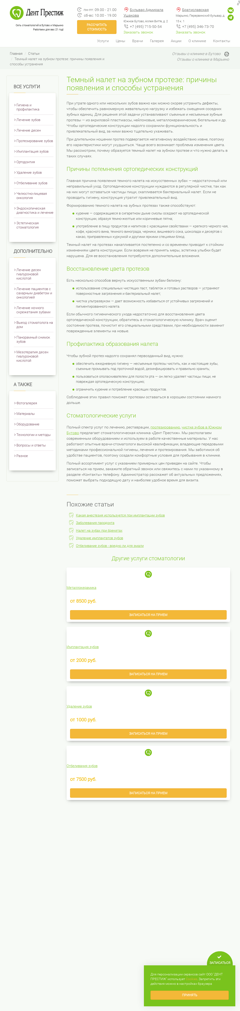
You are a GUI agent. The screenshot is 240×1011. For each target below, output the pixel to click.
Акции (176, 41)
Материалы (25, 414)
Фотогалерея (26, 403)
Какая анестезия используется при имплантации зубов (120, 515)
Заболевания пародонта (95, 523)
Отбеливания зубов (82, 766)
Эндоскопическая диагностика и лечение (34, 210)
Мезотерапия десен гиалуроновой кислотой (32, 356)
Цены (120, 41)
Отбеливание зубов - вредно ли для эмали (110, 546)
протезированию (165, 427)
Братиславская (195, 9)
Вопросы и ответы (31, 445)
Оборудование (27, 424)
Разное (22, 456)
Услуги (103, 41)
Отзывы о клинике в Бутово (196, 54)
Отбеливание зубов (31, 183)
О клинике (197, 41)
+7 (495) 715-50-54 (146, 26)
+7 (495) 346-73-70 (198, 26)
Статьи (33, 54)
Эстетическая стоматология (27, 225)
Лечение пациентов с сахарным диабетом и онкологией (34, 293)
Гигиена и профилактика (27, 107)
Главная (16, 54)
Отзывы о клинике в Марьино (203, 59)
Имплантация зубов (32, 151)
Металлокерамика (81, 588)
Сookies (191, 979)
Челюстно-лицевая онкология (31, 196)
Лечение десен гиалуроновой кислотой (28, 274)
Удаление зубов (29, 172)
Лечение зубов (28, 120)
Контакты (221, 41)
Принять (189, 995)
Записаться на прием (148, 615)
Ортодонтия (25, 162)
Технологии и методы (33, 435)
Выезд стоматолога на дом (34, 325)
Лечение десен (28, 130)
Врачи (137, 41)
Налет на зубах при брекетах (99, 530)
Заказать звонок (138, 32)
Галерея (157, 41)
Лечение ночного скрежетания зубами (33, 310)
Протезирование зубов (34, 141)
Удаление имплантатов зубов (99, 538)
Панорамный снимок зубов (33, 339)
